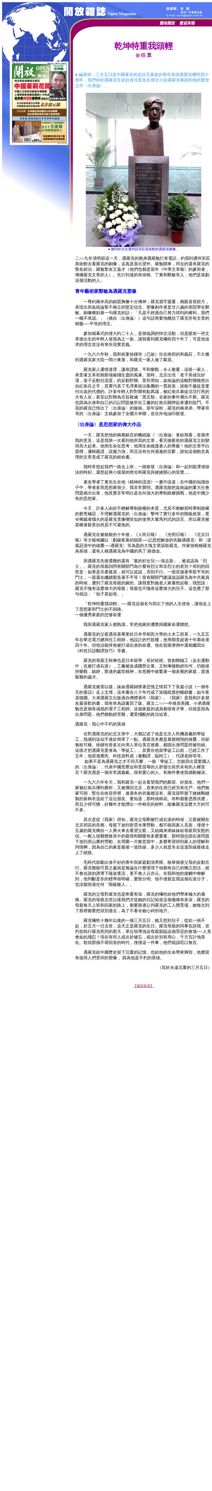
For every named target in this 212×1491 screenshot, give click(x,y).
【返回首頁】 (143, 986)
